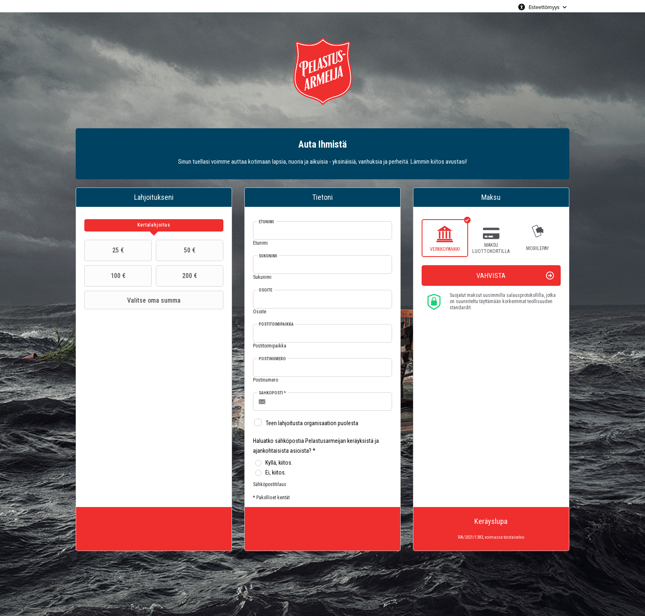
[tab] (153, 225)
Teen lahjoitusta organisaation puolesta (312, 423)
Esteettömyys (544, 7)
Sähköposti (272, 393)
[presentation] (153, 225)
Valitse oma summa (133, 300)
